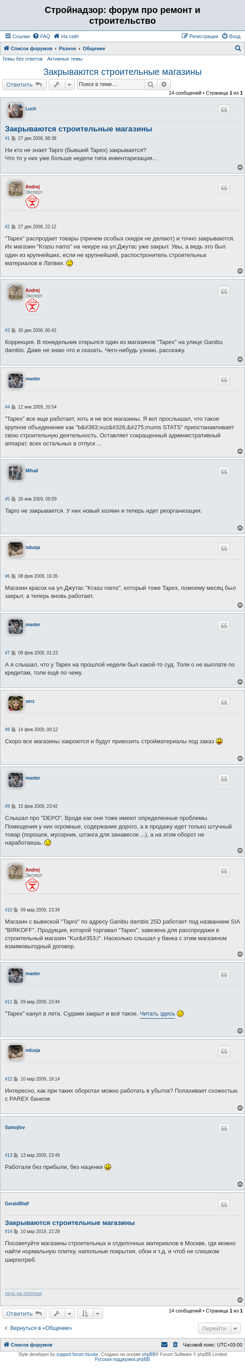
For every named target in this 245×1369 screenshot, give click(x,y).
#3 (7, 330)
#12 (9, 1079)
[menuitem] (41, 36)
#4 (7, 407)
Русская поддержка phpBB (122, 1359)
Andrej (33, 186)
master (33, 378)
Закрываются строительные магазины (122, 72)
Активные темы (64, 58)
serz (30, 701)
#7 (7, 652)
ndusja (33, 547)
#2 (7, 226)
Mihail (32, 470)
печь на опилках (23, 1293)
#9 (7, 806)
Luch (31, 108)
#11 (9, 1001)
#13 (9, 1155)
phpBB (148, 1354)
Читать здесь (157, 1013)
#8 (7, 729)
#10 (9, 909)
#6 (7, 576)
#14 (9, 1231)
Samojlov (15, 1127)
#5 (7, 499)
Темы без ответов (22, 58)
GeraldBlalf (17, 1203)
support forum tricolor (77, 1354)
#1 (7, 138)
